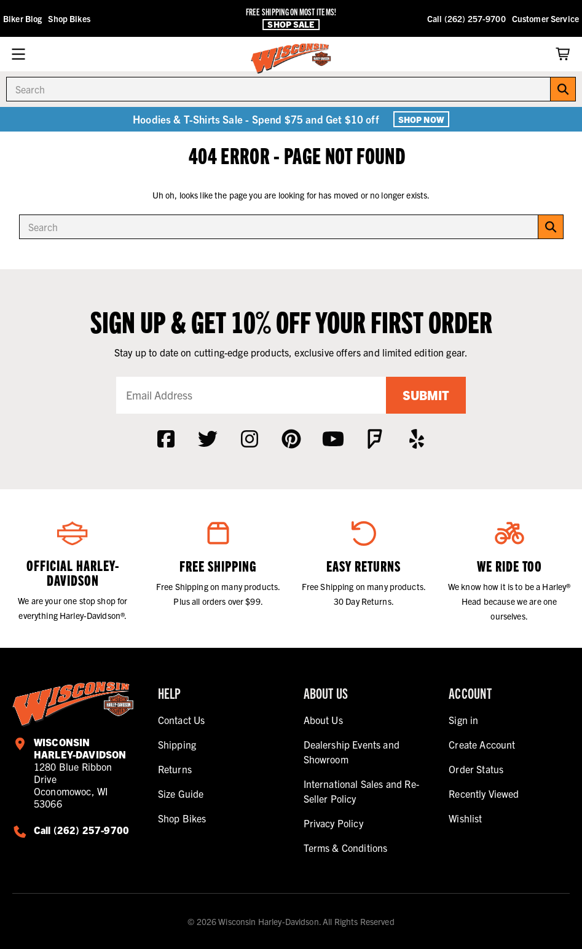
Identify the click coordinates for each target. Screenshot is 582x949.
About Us (323, 720)
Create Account (482, 744)
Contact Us (181, 720)
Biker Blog (22, 18)
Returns (175, 769)
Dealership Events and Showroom (351, 751)
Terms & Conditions (346, 847)
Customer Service (545, 18)
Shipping (177, 744)
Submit (426, 395)
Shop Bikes (69, 18)
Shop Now (421, 119)
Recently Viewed (484, 793)
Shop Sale (290, 24)
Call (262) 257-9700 (466, 18)
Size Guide (181, 793)
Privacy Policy (333, 823)
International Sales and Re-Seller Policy (361, 791)
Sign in (463, 720)
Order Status (476, 769)
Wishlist (465, 818)
